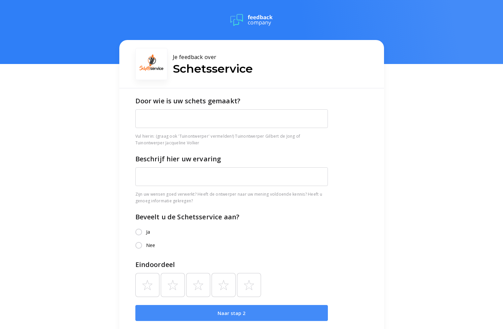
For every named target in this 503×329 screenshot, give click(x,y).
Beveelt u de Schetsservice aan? (187, 216)
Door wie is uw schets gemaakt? (188, 100)
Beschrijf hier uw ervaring (178, 158)
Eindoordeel (155, 264)
